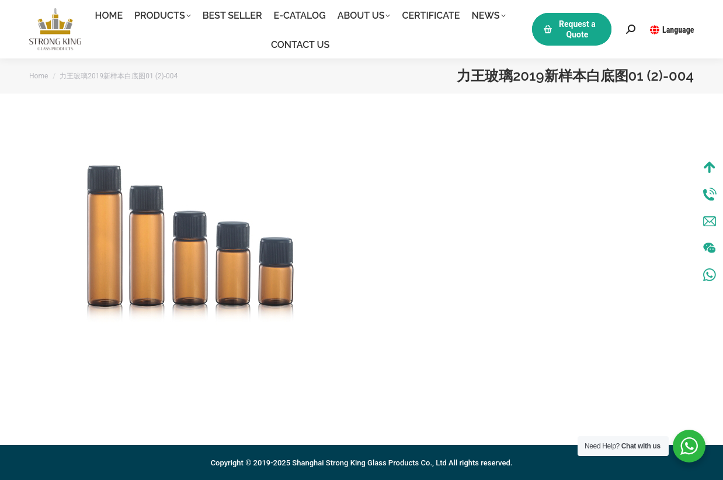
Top (709, 167)
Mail (709, 221)
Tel (709, 194)
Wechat (709, 247)
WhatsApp (709, 274)
